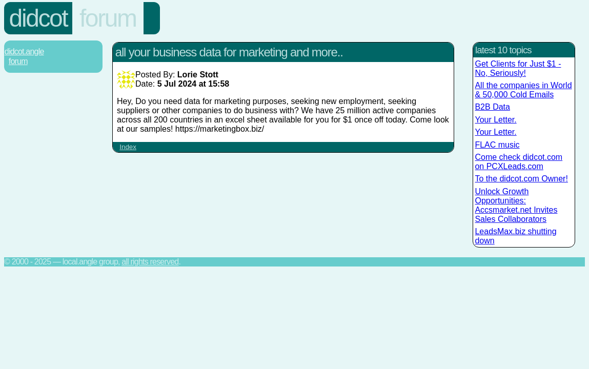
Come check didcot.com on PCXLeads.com (518, 162)
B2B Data (492, 106)
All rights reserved (149, 261)
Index (127, 147)
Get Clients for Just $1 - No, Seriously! (518, 68)
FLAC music (497, 144)
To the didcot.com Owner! (521, 178)
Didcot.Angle (24, 51)
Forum (107, 18)
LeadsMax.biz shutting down (515, 236)
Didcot (38, 18)
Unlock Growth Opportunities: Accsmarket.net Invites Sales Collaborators (516, 205)
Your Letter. (495, 119)
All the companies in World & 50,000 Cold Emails (523, 90)
